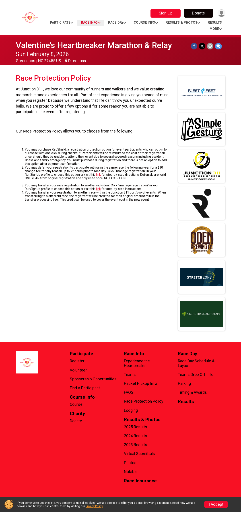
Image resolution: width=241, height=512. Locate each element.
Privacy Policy (94, 506)
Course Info (144, 22)
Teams (130, 374)
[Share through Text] (218, 46)
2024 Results (135, 436)
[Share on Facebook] (195, 46)
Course (76, 404)
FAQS (128, 392)
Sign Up (165, 13)
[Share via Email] (210, 46)
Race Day (115, 22)
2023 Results (135, 445)
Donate (198, 13)
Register (77, 361)
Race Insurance (140, 480)
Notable (131, 471)
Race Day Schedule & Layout (196, 363)
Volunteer (78, 370)
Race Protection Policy (143, 401)
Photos (130, 463)
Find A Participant (85, 388)
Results (215, 22)
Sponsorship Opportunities (93, 379)
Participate (60, 22)
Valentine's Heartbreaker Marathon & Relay (94, 45)
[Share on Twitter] (202, 46)
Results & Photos (181, 22)
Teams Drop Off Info (195, 374)
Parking (184, 383)
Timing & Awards (192, 392)
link (98, 174)
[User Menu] (221, 13)
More (214, 29)
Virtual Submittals (139, 453)
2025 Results (135, 427)
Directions (77, 61)
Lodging (131, 410)
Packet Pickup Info (140, 383)
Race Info (89, 22)
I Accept (216, 504)
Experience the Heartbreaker (137, 363)
